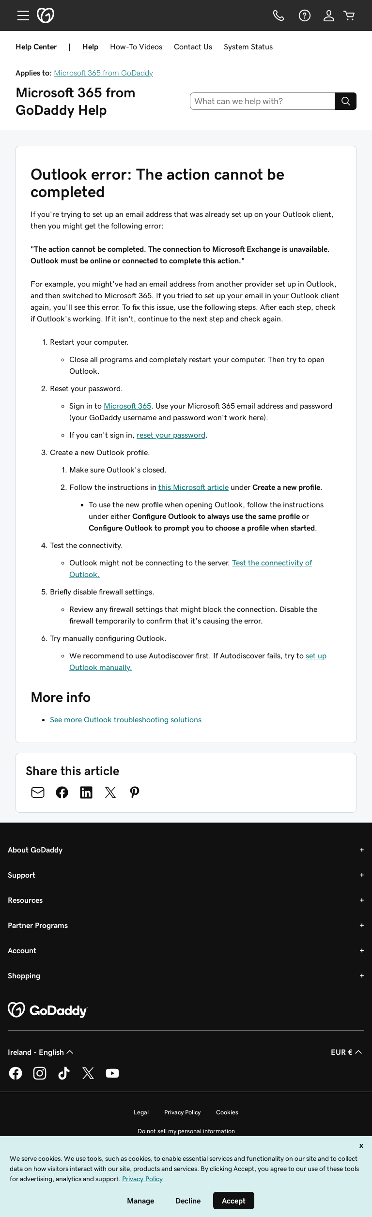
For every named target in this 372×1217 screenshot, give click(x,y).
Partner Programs (38, 925)
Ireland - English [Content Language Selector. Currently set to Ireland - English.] (42, 1052)
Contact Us (193, 46)
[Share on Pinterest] (135, 792)
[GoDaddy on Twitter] (88, 1078)
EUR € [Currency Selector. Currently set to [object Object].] (347, 1052)
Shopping (24, 975)
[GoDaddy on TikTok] (64, 1078)
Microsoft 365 (127, 406)
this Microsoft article (193, 487)
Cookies (227, 1112)
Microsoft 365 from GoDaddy (103, 72)
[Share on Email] (38, 792)
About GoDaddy (35, 849)
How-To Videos (136, 46)
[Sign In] (329, 15)
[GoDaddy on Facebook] (15, 1078)
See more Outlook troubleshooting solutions (126, 719)
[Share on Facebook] (62, 792)
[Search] (345, 101)
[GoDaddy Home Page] (48, 1010)
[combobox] (262, 101)
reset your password (171, 435)
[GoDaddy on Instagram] (39, 1078)
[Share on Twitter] (110, 792)
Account (22, 950)
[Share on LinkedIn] (86, 792)
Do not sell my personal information (186, 1131)
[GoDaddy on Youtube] (112, 1078)
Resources (25, 900)
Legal (141, 1112)
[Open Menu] (19, 15)
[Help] (304, 15)
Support (21, 875)
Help (90, 46)
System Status (248, 46)
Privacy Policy (182, 1112)
